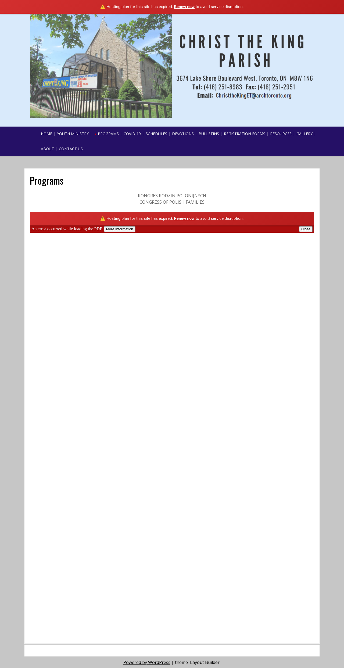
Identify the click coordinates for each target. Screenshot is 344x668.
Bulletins (209, 133)
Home (46, 133)
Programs (108, 133)
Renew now (184, 6)
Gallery (304, 133)
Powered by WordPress (146, 662)
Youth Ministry (73, 133)
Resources (281, 133)
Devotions (183, 133)
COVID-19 (132, 133)
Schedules (156, 133)
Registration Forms (244, 133)
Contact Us (71, 148)
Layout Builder (205, 662)
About (47, 148)
